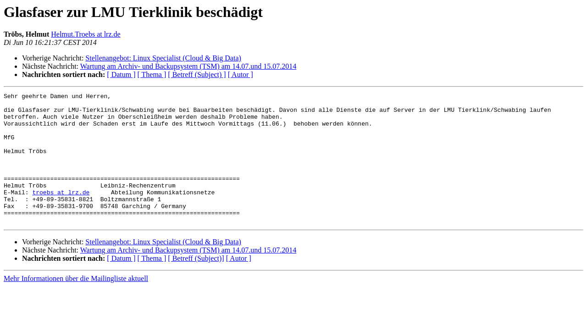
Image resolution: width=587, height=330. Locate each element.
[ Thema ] (152, 74)
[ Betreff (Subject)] (196, 284)
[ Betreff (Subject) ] (197, 74)
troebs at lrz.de (60, 213)
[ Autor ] (240, 74)
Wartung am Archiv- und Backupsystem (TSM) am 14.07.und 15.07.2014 (188, 66)
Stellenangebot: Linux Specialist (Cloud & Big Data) (163, 58)
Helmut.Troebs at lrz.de (85, 34)
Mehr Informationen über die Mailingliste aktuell (76, 304)
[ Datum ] (121, 74)
